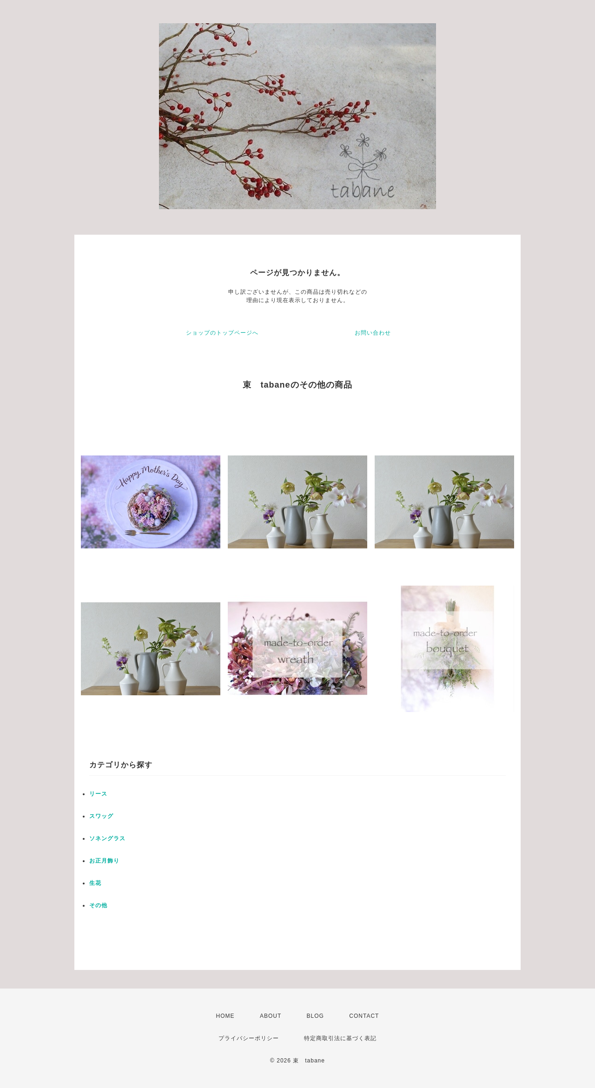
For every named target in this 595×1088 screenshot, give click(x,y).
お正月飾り (104, 860)
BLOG (315, 1016)
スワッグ (101, 816)
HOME (225, 1016)
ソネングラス (107, 838)
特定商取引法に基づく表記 (340, 1038)
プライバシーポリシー (248, 1038)
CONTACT (364, 1016)
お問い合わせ (373, 333)
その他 (98, 905)
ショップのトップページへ (222, 333)
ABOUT (270, 1016)
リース (98, 794)
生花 (95, 883)
